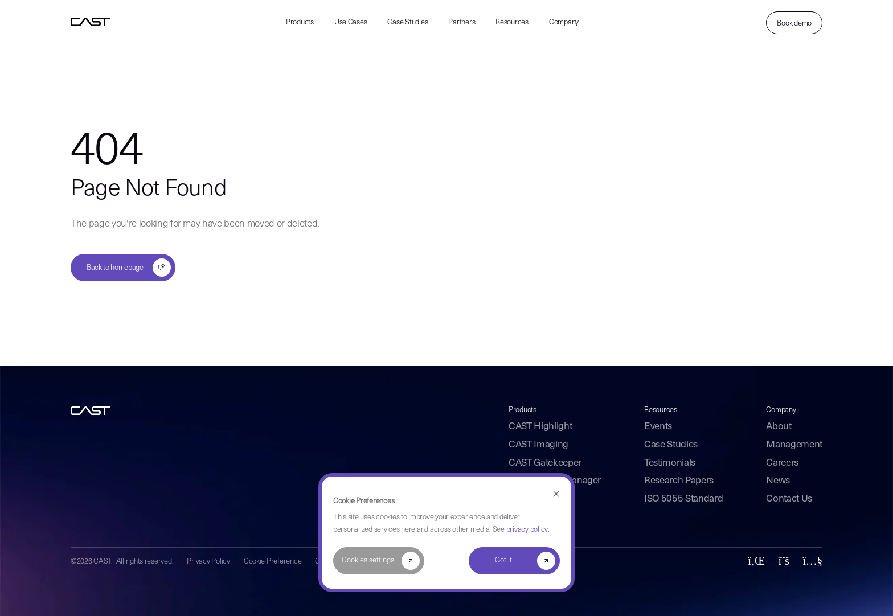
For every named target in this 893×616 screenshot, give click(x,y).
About (778, 427)
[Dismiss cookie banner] (556, 494)
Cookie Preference (273, 561)
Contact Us (789, 499)
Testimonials (669, 463)
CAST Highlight (540, 427)
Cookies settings (368, 560)
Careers (782, 463)
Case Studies (407, 22)
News (778, 481)
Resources (512, 22)
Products (300, 22)
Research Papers (679, 481)
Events (658, 427)
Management (794, 445)
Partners (461, 22)
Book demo (794, 23)
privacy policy (527, 529)
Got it (503, 560)
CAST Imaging (538, 445)
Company (564, 22)
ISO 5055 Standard (683, 499)
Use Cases (350, 22)
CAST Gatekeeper (545, 463)
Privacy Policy (208, 561)
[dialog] (446, 532)
